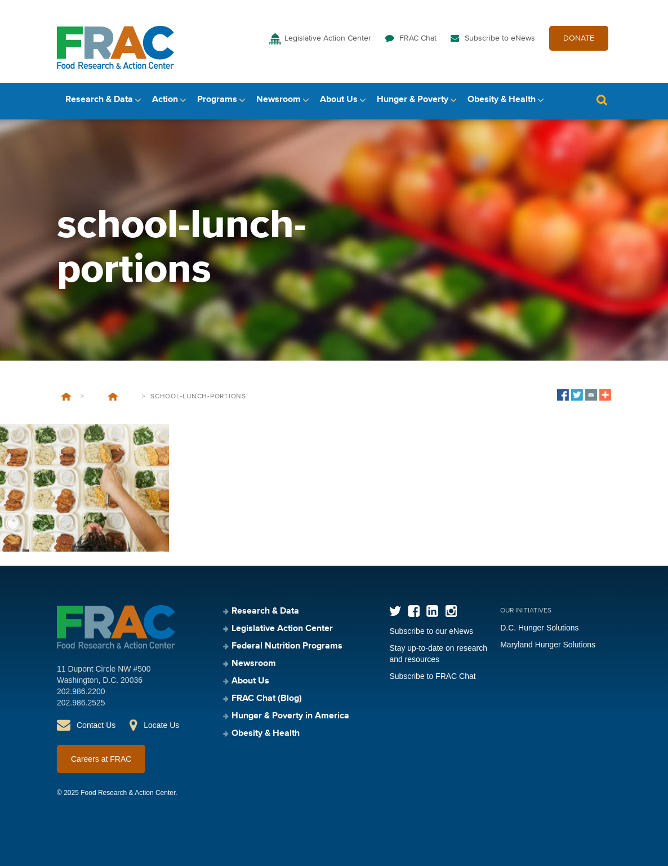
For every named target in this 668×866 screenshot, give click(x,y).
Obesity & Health (501, 99)
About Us (339, 99)
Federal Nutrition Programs (286, 646)
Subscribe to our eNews (431, 631)
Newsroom (278, 99)
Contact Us (96, 725)
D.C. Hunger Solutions (539, 627)
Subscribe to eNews (500, 38)
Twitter (395, 611)
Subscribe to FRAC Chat (432, 676)
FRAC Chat (418, 38)
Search (601, 100)
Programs (217, 99)
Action (165, 99)
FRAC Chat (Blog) (266, 698)
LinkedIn (432, 611)
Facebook (414, 611)
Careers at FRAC (101, 758)
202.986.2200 (81, 691)
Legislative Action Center (327, 38)
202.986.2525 (81, 702)
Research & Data (99, 99)
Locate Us (161, 725)
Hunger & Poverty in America (290, 716)
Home (66, 397)
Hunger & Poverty (412, 99)
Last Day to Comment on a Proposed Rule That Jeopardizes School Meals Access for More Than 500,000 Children (113, 397)
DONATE (578, 38)
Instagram (451, 611)
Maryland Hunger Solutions (547, 644)
